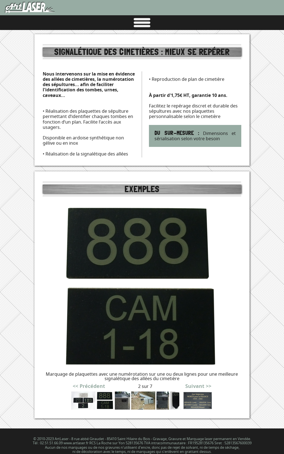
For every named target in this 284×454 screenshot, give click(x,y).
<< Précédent (89, 386)
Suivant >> (198, 386)
